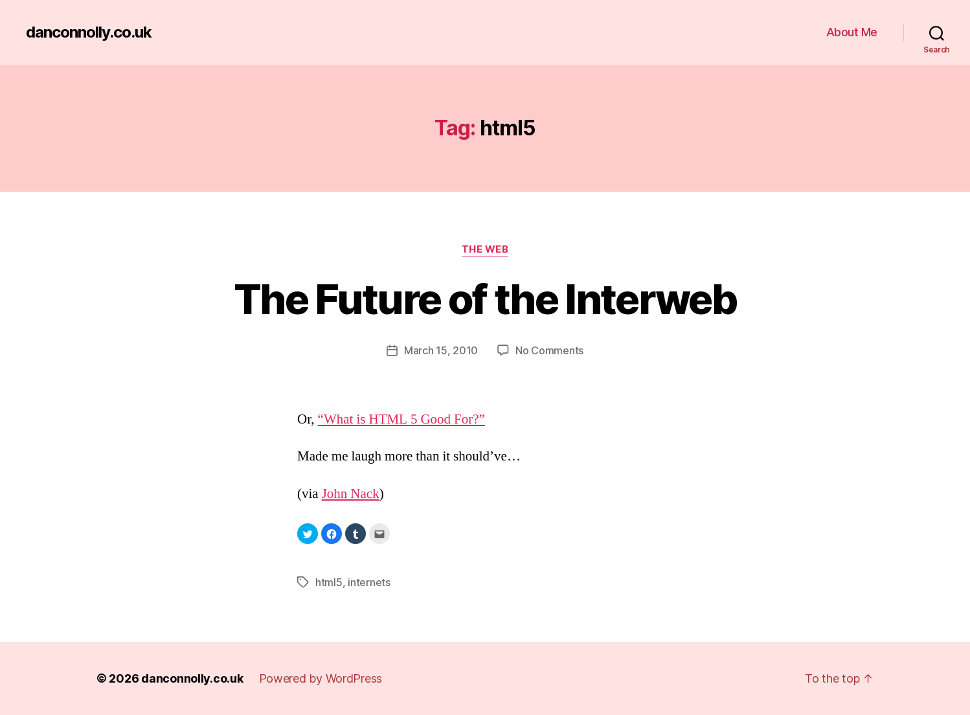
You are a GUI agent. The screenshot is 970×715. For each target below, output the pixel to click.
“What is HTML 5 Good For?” (401, 419)
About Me (851, 32)
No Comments (549, 350)
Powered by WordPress (321, 678)
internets (369, 582)
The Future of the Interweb (485, 299)
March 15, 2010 (441, 350)
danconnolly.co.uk (89, 32)
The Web (485, 249)
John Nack (350, 494)
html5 (329, 582)
